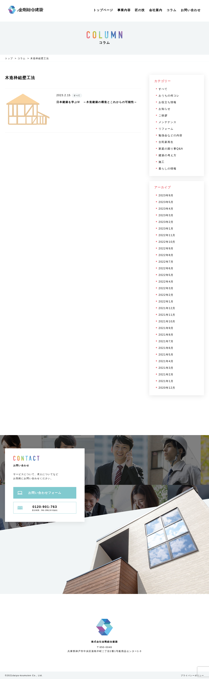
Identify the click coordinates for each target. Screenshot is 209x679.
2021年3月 (166, 367)
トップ (9, 58)
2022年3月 (166, 288)
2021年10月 (167, 321)
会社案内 (155, 10)
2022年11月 (167, 235)
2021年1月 (166, 381)
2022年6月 (166, 268)
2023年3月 (166, 215)
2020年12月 (167, 387)
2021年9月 (166, 328)
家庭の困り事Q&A (171, 148)
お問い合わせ (191, 10)
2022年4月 (166, 281)
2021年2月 (166, 374)
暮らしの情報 (167, 168)
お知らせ (165, 108)
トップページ (103, 10)
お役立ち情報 (167, 102)
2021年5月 (166, 354)
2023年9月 (166, 195)
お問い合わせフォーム (39, 492)
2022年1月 (166, 301)
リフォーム (166, 128)
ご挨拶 (163, 115)
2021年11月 (167, 314)
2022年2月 (166, 294)
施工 (162, 162)
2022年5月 (166, 275)
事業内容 (124, 10)
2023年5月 (166, 202)
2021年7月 (166, 341)
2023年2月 (166, 222)
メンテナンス (167, 122)
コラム (171, 10)
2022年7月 (166, 261)
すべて (163, 89)
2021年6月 (166, 348)
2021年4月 (166, 361)
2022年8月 (166, 255)
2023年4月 (166, 208)
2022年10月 (167, 241)
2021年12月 (167, 308)
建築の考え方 (167, 155)
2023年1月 (166, 228)
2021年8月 (166, 334)
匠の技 (140, 10)
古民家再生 (166, 142)
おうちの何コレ (169, 95)
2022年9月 (166, 248)
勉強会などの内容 (170, 135)
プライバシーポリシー (192, 675)
